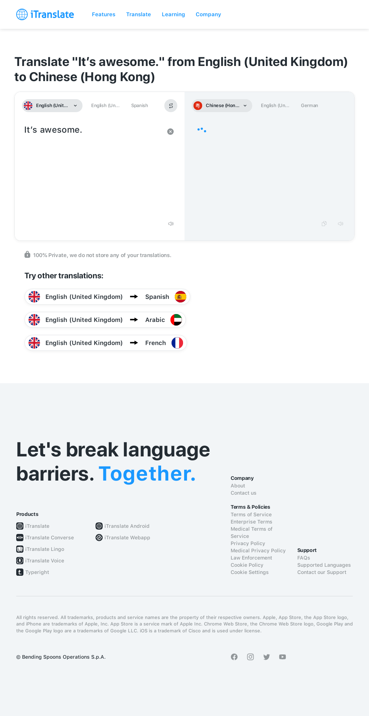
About (238, 486)
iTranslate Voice (44, 560)
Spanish (139, 105)
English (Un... (105, 105)
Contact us (244, 493)
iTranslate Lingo (44, 549)
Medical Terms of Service (251, 532)
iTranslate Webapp (127, 537)
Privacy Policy (248, 543)
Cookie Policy (247, 565)
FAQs (303, 558)
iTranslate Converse (49, 537)
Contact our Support (321, 572)
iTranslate (37, 526)
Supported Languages (324, 565)
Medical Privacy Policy (258, 550)
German (309, 105)
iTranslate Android (127, 526)
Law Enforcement (251, 558)
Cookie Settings (250, 572)
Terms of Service (251, 514)
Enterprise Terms (251, 522)
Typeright (37, 572)
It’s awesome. (92, 169)
